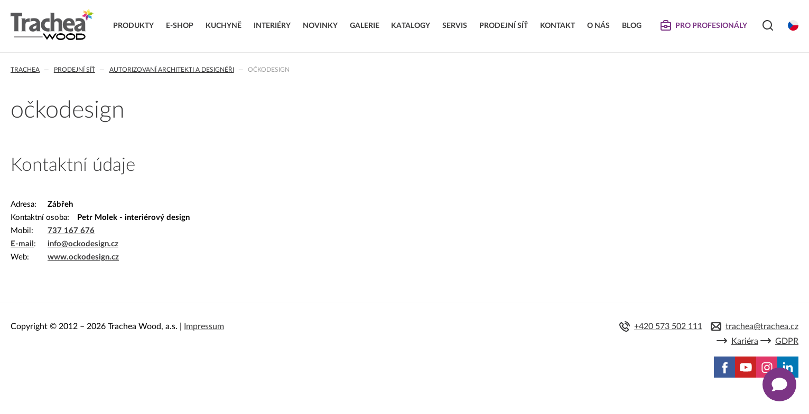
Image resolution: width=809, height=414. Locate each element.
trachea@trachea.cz (762, 326)
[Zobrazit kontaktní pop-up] (779, 384)
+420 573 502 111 (668, 326)
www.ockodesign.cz (83, 257)
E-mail (22, 244)
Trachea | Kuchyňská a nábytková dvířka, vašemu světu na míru (52, 25)
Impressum (204, 326)
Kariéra (744, 341)
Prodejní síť (74, 69)
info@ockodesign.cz (83, 244)
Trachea (25, 69)
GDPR (786, 341)
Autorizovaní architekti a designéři (171, 69)
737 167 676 (71, 231)
